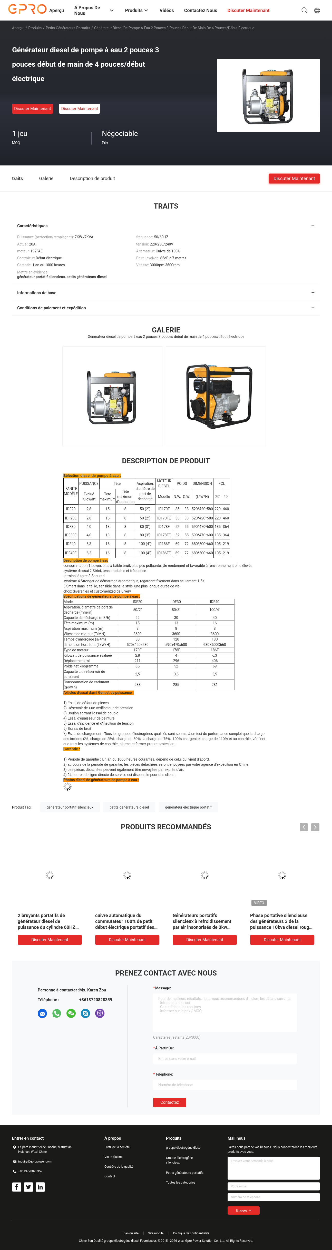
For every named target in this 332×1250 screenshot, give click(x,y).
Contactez (169, 1102)
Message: (163, 988)
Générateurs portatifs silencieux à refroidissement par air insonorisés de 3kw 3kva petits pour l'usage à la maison (202, 927)
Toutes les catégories (180, 1182)
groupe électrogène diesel (183, 1147)
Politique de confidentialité (191, 1233)
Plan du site (131, 1233)
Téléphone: (164, 1074)
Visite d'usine (113, 1157)
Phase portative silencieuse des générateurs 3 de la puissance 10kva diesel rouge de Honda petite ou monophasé (281, 927)
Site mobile (156, 1233)
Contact (109, 1176)
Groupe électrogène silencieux (179, 1160)
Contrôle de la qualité (118, 1166)
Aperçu (17, 28)
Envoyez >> (243, 1210)
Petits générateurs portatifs (68, 28)
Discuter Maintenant (32, 108)
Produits (35, 28)
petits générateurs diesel (129, 807)
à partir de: (164, 1048)
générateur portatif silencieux (70, 807)
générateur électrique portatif (188, 807)
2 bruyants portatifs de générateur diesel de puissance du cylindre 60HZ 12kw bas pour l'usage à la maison (46, 927)
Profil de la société (117, 1147)
